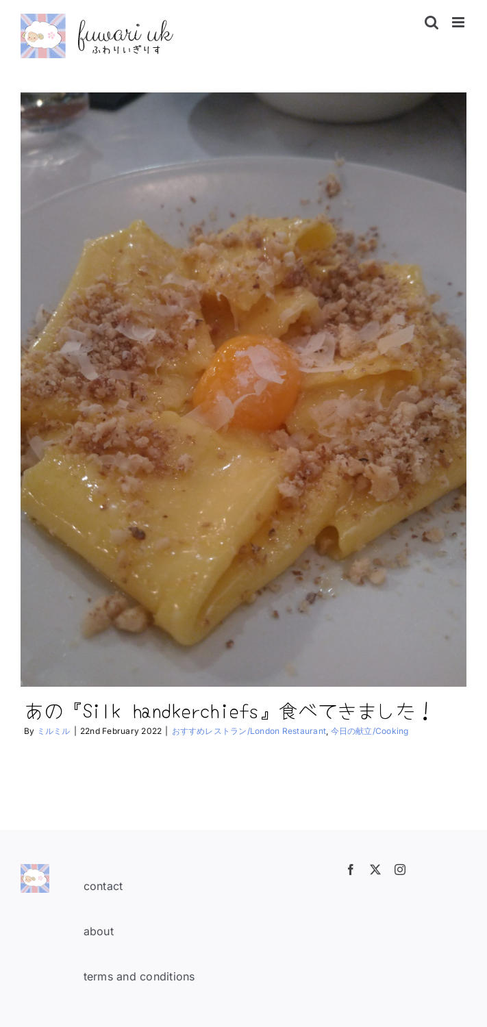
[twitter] (375, 869)
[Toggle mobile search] (431, 22)
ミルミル (54, 731)
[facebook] (350, 869)
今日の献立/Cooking (370, 731)
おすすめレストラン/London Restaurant (249, 731)
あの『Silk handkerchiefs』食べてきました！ (229, 709)
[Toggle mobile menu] (459, 22)
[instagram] (400, 869)
